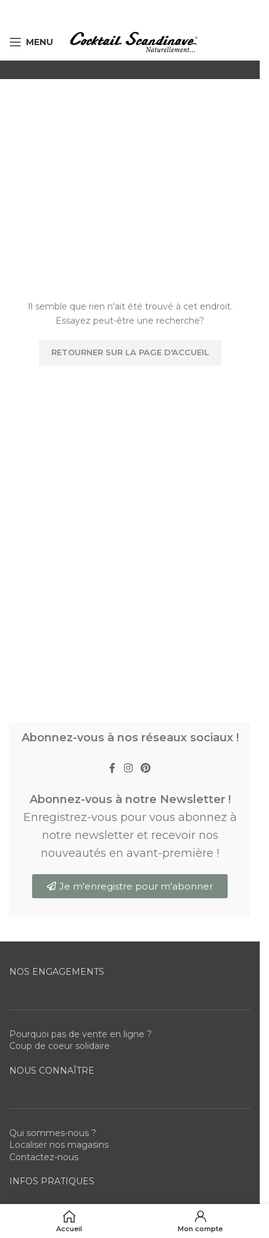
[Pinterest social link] (146, 768)
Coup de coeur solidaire (59, 1045)
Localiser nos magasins (59, 1144)
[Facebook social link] (112, 768)
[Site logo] (133, 41)
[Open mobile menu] (31, 42)
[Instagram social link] (128, 768)
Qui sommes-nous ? (52, 1133)
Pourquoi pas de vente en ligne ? (80, 1034)
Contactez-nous (43, 1157)
